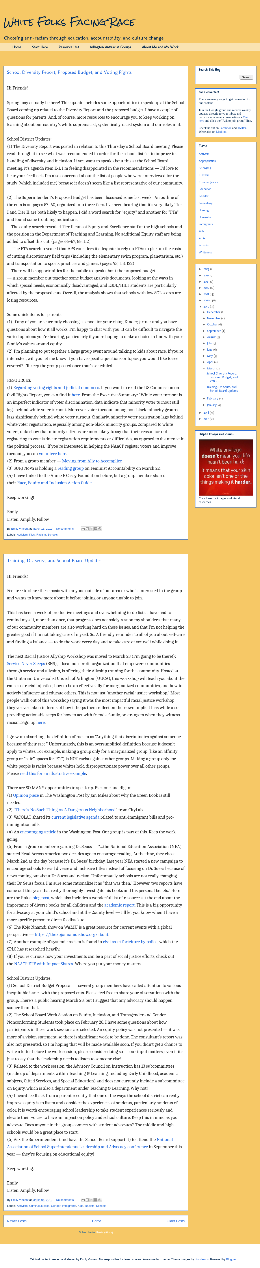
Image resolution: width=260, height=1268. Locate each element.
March (211, 368)
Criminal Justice (39, 1205)
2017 (207, 419)
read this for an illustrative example (53, 773)
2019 (207, 306)
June (210, 350)
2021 (207, 294)
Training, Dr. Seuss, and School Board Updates (54, 560)
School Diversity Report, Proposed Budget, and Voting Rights (69, 72)
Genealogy (206, 203)
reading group (71, 468)
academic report (119, 905)
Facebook (225, 128)
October (212, 324)
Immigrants (69, 1205)
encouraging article (38, 832)
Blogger (231, 1259)
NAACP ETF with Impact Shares (43, 963)
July (210, 343)
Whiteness (205, 252)
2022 (207, 288)
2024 (207, 275)
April (210, 362)
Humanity (205, 217)
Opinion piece (26, 795)
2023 (207, 281)
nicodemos (202, 1259)
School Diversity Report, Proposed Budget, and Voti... (222, 377)
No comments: (65, 528)
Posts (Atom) (104, 1232)
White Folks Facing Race (69, 21)
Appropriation (207, 161)
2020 (207, 300)
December (214, 312)
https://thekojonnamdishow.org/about (71, 934)
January (212, 405)
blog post (40, 897)
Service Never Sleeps (26, 663)
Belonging (205, 168)
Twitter (242, 128)
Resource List (69, 47)
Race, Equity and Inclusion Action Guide (54, 482)
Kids (32, 534)
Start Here (40, 47)
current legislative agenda (76, 817)
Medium (221, 131)
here (76, 394)
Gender (55, 1205)
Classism (204, 175)
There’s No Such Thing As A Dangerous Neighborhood (65, 809)
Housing (204, 210)
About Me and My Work (160, 47)
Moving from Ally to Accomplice (92, 461)
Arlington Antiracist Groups (110, 47)
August (212, 337)
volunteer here (52, 453)
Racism (41, 534)
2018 (207, 412)
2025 (207, 269)
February (213, 398)
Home (16, 47)
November (214, 318)
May (210, 356)
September (214, 331)
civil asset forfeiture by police (130, 941)
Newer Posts (16, 1221)
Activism (22, 534)
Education (205, 189)
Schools (53, 534)
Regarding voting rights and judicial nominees (56, 387)
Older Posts (176, 1221)
